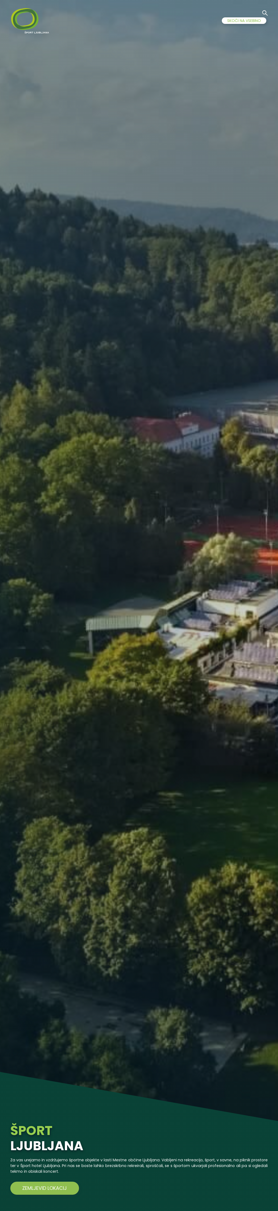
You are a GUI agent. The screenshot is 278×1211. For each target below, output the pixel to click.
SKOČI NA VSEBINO (244, 20)
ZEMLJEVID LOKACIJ (40, 1188)
